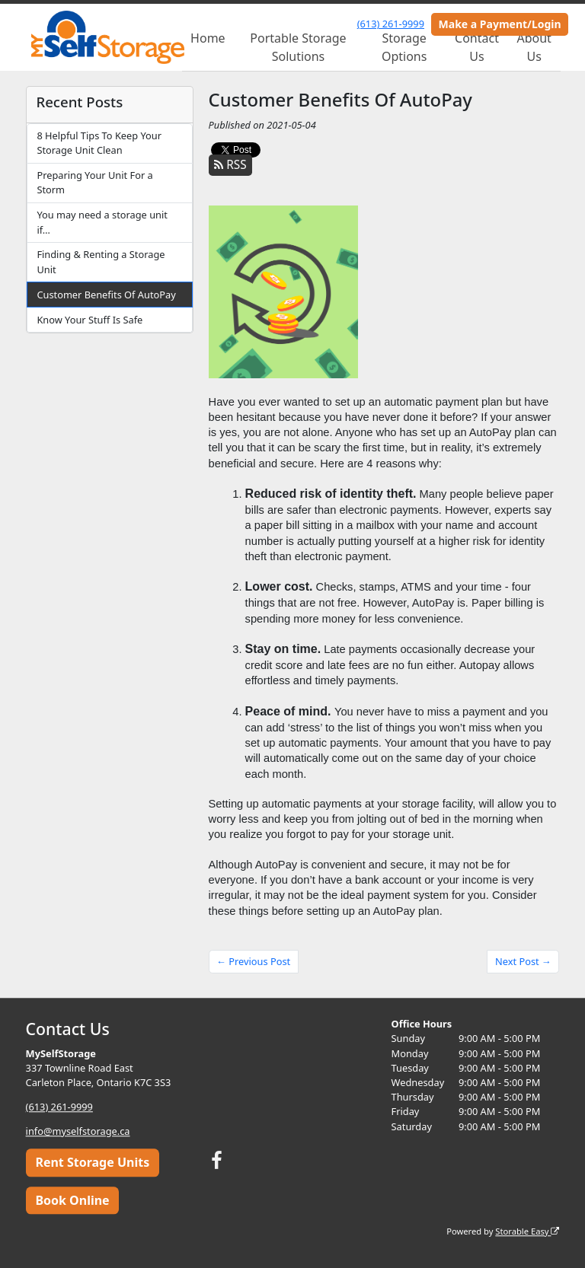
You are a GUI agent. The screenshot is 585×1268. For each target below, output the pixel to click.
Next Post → (523, 961)
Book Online (72, 1200)
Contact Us (477, 47)
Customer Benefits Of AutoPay (106, 294)
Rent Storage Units (92, 1163)
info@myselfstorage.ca (78, 1131)
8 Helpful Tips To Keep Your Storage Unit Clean (99, 143)
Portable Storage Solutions (298, 47)
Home (207, 38)
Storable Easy (527, 1231)
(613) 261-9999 (390, 23)
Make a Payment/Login (500, 24)
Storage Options (404, 47)
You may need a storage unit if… (102, 222)
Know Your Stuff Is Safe (89, 320)
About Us (533, 47)
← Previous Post (253, 961)
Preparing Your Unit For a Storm (94, 182)
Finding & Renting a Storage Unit (101, 261)
